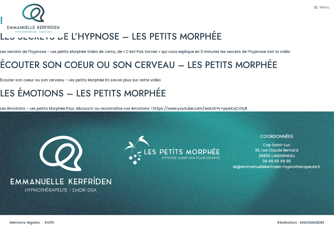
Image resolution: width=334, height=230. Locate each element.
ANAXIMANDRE (312, 222)
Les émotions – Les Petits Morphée (83, 93)
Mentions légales (25, 222)
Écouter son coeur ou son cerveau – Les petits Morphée (138, 64)
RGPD (49, 222)
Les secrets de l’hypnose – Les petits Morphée (111, 36)
